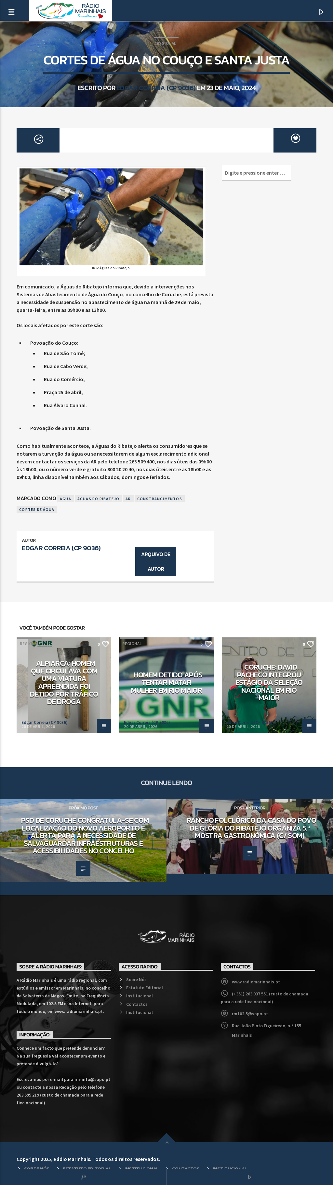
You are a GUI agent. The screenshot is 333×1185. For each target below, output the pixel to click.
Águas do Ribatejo (98, 498)
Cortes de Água (36, 509)
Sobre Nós (136, 979)
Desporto (235, 643)
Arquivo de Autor (155, 561)
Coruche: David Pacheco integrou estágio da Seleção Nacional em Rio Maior (269, 682)
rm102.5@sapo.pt (250, 1014)
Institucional (139, 996)
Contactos (137, 1004)
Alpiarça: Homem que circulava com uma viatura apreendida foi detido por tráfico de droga (64, 682)
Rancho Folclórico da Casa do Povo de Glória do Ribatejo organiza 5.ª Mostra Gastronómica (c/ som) (251, 828)
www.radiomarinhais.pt (256, 982)
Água (65, 498)
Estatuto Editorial (144, 988)
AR (128, 498)
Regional (166, 43)
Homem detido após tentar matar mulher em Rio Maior (166, 682)
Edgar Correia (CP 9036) (156, 88)
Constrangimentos (159, 498)
